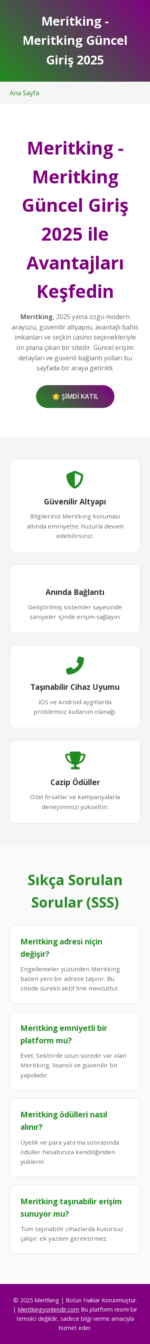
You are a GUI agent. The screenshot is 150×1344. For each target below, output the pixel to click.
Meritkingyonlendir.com (48, 1309)
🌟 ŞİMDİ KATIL (75, 396)
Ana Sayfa (24, 92)
